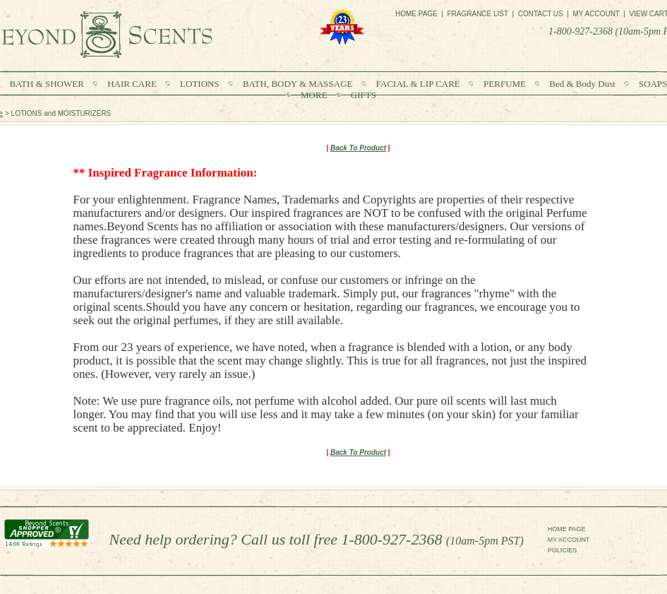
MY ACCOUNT (569, 539)
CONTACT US (540, 14)
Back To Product (358, 148)
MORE (315, 95)
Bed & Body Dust (583, 83)
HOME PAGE (567, 529)
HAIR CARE (133, 83)
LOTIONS (201, 83)
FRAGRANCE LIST (477, 14)
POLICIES (562, 550)
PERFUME (505, 83)
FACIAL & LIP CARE (418, 83)
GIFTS (363, 95)
